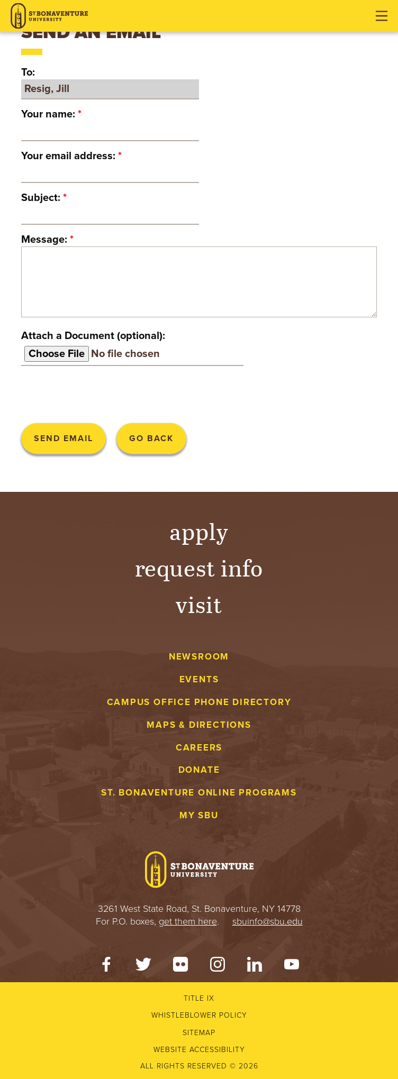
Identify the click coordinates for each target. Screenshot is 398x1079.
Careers (199, 747)
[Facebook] (106, 967)
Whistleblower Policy (199, 1015)
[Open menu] (381, 16)
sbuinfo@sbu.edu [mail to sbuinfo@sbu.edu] (267, 921)
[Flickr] (180, 967)
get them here (188, 921)
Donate (199, 769)
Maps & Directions (199, 724)
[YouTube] (292, 967)
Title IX (199, 998)
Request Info (199, 567)
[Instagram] (217, 967)
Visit (199, 604)
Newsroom (199, 656)
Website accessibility (199, 1049)
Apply (199, 531)
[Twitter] (143, 967)
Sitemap (199, 1032)
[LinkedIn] (255, 967)
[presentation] (101, 394)
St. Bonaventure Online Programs (199, 792)
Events (199, 679)
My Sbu (199, 815)
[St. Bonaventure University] (49, 16)
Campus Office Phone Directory (199, 702)
